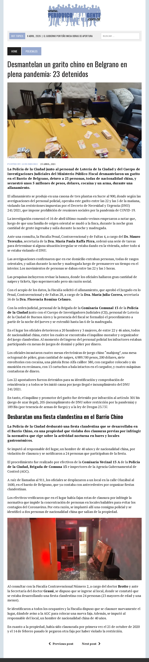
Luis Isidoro (30, 164)
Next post (91, 644)
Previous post (61, 644)
